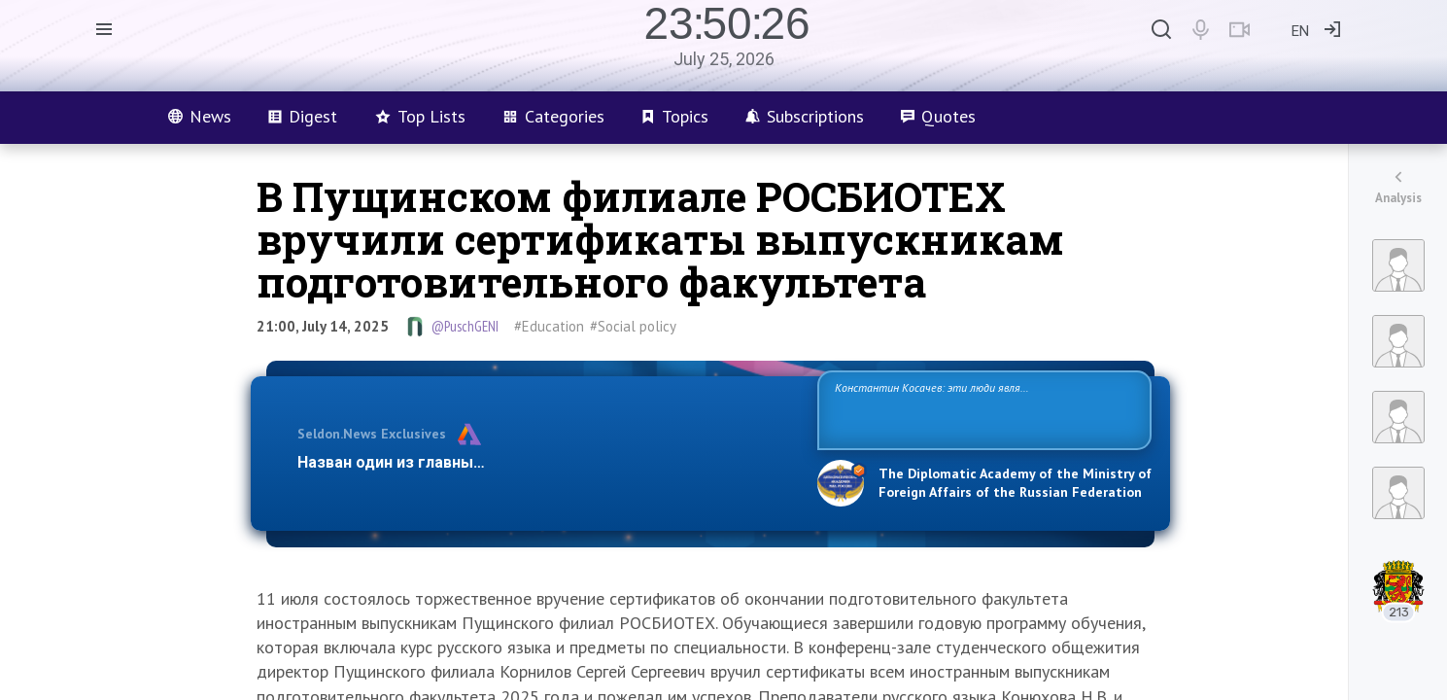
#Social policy (633, 326)
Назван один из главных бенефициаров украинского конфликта (541, 462)
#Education (549, 326)
